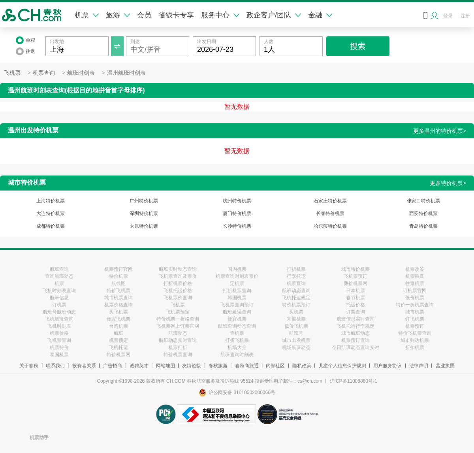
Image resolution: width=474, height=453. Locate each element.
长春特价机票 (330, 213)
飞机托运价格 (178, 290)
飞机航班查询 (59, 319)
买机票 (296, 312)
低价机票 (414, 297)
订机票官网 (415, 290)
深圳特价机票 (144, 213)
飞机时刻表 (59, 326)
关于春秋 (28, 365)
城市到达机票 (415, 340)
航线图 (118, 283)
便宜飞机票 (118, 319)
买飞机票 (118, 312)
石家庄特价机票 (330, 201)
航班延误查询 (237, 312)
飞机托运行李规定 (355, 326)
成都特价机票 (50, 226)
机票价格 (59, 333)
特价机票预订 (296, 305)
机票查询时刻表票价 (237, 276)
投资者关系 (84, 365)
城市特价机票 (355, 269)
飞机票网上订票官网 (177, 326)
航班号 (296, 333)
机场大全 (237, 347)
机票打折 (177, 347)
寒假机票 (296, 319)
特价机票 (118, 276)
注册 (465, 16)
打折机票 (296, 269)
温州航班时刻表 (126, 73)
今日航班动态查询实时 (355, 347)
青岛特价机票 (423, 226)
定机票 (237, 283)
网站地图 (165, 365)
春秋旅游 (218, 365)
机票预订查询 (355, 340)
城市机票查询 (118, 297)
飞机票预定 (178, 312)
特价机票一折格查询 (177, 319)
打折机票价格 (178, 283)
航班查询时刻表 (237, 354)
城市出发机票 (296, 340)
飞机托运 (118, 347)
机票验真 (414, 276)
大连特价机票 (50, 213)
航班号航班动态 (59, 312)
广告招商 (112, 365)
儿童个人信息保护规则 (342, 365)
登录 (448, 16)
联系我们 (55, 365)
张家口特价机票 (423, 201)
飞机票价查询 (178, 297)
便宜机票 (237, 319)
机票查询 (44, 73)
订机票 (59, 305)
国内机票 (237, 269)
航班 (118, 333)
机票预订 (414, 326)
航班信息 (59, 297)
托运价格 (355, 305)
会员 (144, 15)
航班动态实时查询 (178, 340)
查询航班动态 (59, 276)
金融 (320, 15)
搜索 (358, 46)
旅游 (118, 15)
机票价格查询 (118, 305)
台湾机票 (118, 326)
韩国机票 (237, 297)
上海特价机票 (50, 201)
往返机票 (414, 283)
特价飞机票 (118, 290)
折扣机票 (414, 347)
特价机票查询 (178, 354)
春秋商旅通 (247, 365)
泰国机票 (59, 354)
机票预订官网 (118, 269)
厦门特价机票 (237, 213)
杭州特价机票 (237, 201)
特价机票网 (118, 354)
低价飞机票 (296, 326)
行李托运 (296, 276)
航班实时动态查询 (178, 269)
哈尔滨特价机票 (330, 226)
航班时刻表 (81, 73)
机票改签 (414, 269)
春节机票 (355, 297)
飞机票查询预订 (237, 305)
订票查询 (355, 312)
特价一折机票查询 (415, 305)
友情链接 (191, 365)
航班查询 (59, 269)
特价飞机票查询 (414, 333)
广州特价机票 (144, 201)
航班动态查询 (296, 290)
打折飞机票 (237, 340)
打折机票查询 (237, 290)
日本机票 (355, 290)
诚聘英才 (139, 365)
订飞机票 (414, 319)
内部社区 (275, 365)
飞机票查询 (59, 340)
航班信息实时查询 (355, 319)
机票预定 (118, 340)
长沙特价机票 (237, 226)
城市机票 (414, 312)
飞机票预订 (355, 276)
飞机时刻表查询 (59, 290)
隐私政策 (301, 365)
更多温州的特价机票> (439, 131)
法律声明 (418, 365)
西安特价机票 (423, 213)
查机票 (237, 333)
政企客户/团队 (273, 15)
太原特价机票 (144, 226)
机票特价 (59, 347)
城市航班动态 (355, 333)
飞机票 (12, 73)
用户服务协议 (387, 365)
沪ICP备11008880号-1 (353, 381)
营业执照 (445, 365)
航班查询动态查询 (237, 326)
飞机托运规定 (296, 297)
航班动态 (177, 333)
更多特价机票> (448, 183)
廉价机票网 (355, 283)
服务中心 (220, 15)
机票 (87, 15)
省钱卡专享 (176, 15)
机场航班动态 (296, 347)
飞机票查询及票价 (178, 276)
